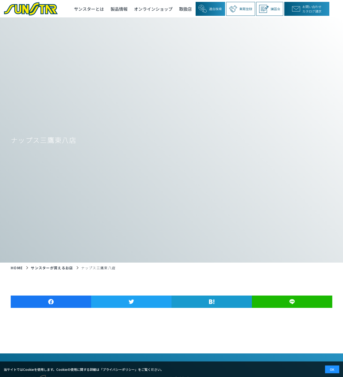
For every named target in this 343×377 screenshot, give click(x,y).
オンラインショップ (153, 9)
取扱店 (185, 9)
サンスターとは (89, 9)
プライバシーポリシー (119, 369)
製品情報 (119, 9)
